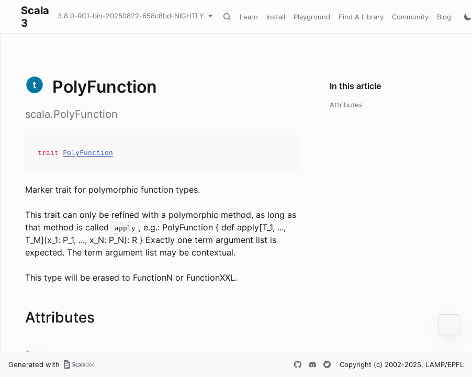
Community (410, 17)
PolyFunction (88, 152)
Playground (312, 17)
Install (275, 17)
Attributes (346, 105)
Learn (249, 17)
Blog (444, 17)
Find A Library (361, 17)
